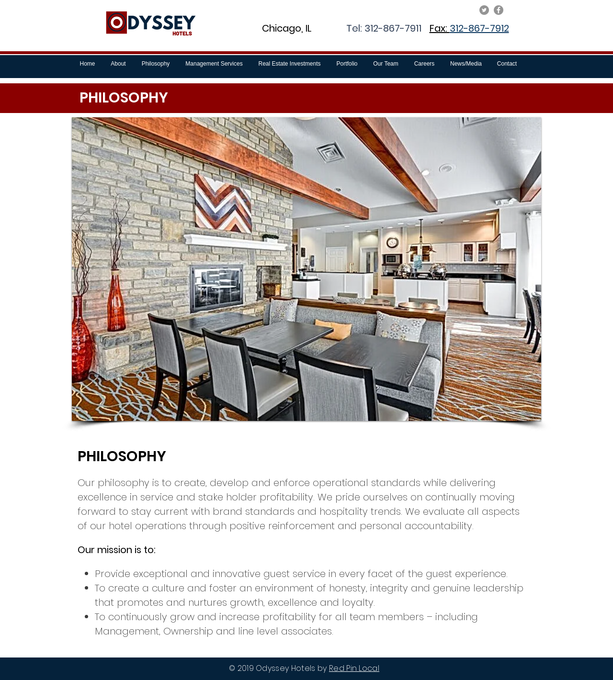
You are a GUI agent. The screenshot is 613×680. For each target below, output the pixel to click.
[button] (306, 269)
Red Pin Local (354, 668)
